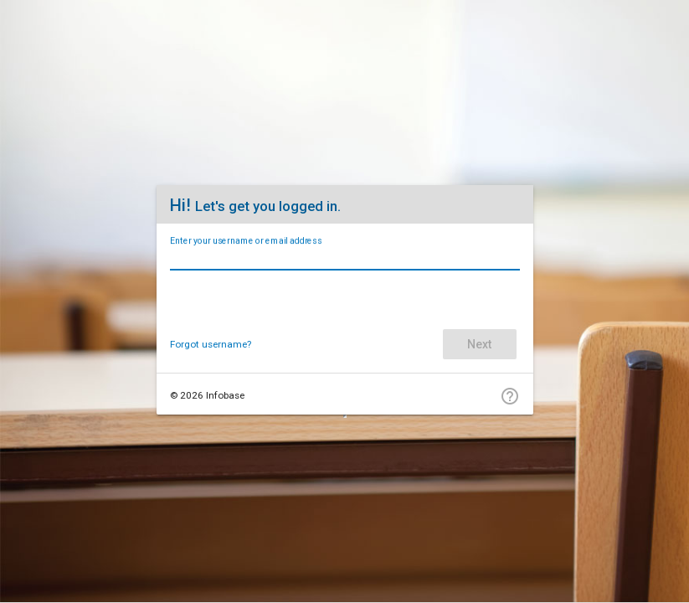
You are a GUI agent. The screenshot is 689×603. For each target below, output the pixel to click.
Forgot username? (210, 344)
